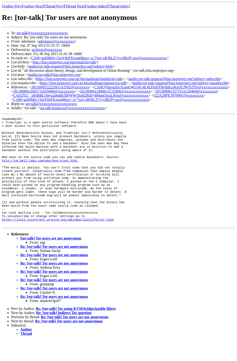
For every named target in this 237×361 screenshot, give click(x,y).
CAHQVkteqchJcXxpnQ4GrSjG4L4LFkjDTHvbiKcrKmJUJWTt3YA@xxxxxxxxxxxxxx (161, 87)
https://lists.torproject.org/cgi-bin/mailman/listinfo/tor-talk (79, 79)
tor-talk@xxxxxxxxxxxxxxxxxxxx (42, 33)
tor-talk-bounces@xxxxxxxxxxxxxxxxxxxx (72, 108)
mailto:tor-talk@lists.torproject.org (54, 75)
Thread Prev (54, 6)
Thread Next (74, 6)
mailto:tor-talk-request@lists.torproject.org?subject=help (70, 66)
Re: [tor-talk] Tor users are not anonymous (54, 268)
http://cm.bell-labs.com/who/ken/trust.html (40, 169)
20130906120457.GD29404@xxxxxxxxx (44, 91)
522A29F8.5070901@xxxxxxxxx (178, 95)
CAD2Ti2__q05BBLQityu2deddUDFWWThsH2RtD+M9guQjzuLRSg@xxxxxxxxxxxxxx (81, 95)
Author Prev (12, 6)
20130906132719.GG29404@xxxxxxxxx (186, 91)
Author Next (33, 6)
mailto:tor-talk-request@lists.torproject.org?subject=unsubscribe (180, 83)
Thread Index (119, 6)
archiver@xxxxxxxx (47, 50)
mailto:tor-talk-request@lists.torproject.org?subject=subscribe (174, 79)
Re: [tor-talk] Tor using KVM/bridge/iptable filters (76, 330)
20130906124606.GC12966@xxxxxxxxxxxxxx (115, 91)
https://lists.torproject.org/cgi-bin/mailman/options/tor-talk (83, 83)
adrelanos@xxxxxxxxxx (56, 41)
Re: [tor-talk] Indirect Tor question (63, 334)
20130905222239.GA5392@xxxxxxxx (60, 87)
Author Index (96, 6)
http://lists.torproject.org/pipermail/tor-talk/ (65, 62)
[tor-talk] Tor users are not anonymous (50, 260)
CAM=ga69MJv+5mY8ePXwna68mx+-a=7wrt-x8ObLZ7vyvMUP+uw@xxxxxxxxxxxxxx (99, 58)
